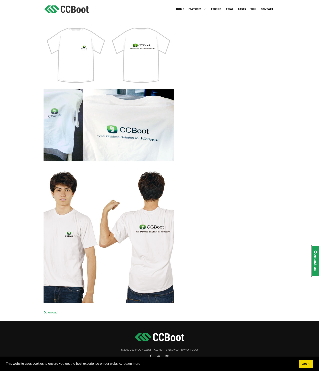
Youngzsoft (144, 349)
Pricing (216, 9)
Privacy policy (189, 349)
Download (51, 312)
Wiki (253, 9)
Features (197, 9)
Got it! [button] (306, 363)
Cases (242, 9)
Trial (229, 9)
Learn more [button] (131, 363)
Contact (267, 9)
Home (180, 9)
